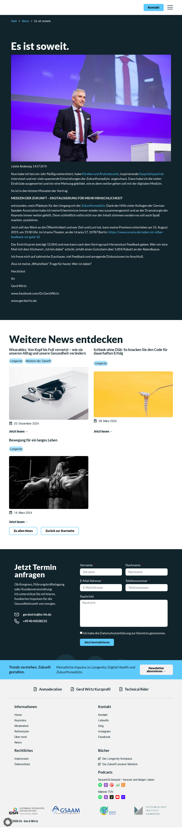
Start (14, 21)
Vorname (86, 565)
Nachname (133, 565)
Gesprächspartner (151, 174)
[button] (8, 822)
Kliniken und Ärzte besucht (100, 174)
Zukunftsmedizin (93, 205)
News (25, 21)
